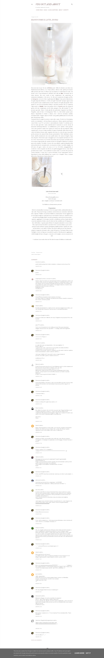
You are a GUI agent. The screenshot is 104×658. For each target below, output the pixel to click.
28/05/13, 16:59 (38, 591)
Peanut (37, 527)
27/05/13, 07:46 (39, 443)
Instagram (35, 99)
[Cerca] (72, 4)
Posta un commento (36, 640)
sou (36, 574)
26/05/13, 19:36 (38, 338)
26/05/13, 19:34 (39, 330)
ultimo (50, 88)
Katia (37, 425)
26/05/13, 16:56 (38, 290)
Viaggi (45, 10)
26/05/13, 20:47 (39, 387)
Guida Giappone (52, 10)
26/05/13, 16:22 (38, 274)
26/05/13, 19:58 (38, 360)
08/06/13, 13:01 (39, 628)
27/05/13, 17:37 (38, 569)
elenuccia (38, 480)
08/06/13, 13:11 (38, 636)
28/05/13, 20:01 (39, 606)
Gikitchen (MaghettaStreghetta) (44, 620)
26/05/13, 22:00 (39, 421)
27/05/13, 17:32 (38, 559)
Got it (88, 653)
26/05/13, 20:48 (39, 395)
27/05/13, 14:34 (39, 485)
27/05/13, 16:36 (38, 514)
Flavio (37, 408)
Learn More (79, 653)
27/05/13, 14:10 (38, 467)
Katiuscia (38, 596)
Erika (37, 305)
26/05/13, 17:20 (39, 301)
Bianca (37, 364)
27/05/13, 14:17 (38, 476)
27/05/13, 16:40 (39, 539)
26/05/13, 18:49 (39, 320)
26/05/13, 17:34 (39, 311)
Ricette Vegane (37, 254)
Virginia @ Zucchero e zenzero (43, 278)
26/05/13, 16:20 (39, 266)
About (60, 10)
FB (71, 97)
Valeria (37, 457)
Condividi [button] (33, 252)
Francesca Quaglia (40, 270)
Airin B (37, 489)
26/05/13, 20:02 (39, 376)
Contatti (65, 10)
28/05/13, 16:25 (38, 583)
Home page (39, 10)
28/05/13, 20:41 (39, 616)
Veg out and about (48, 4)
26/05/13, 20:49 (39, 403)
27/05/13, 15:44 (38, 505)
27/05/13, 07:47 (39, 452)
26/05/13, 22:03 (39, 432)
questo (61, 106)
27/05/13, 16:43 (38, 548)
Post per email (39, 252)
